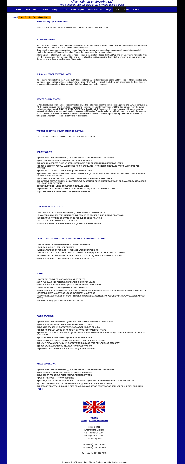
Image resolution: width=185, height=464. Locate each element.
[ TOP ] (39, 389)
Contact (136, 9)
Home (18, 9)
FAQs (108, 9)
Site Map (94, 418)
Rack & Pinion (32, 9)
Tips (117, 9)
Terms (126, 9)
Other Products (95, 9)
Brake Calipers (77, 9)
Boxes (45, 9)
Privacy (84, 421)
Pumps (55, 9)
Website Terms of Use (98, 421)
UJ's (65, 9)
